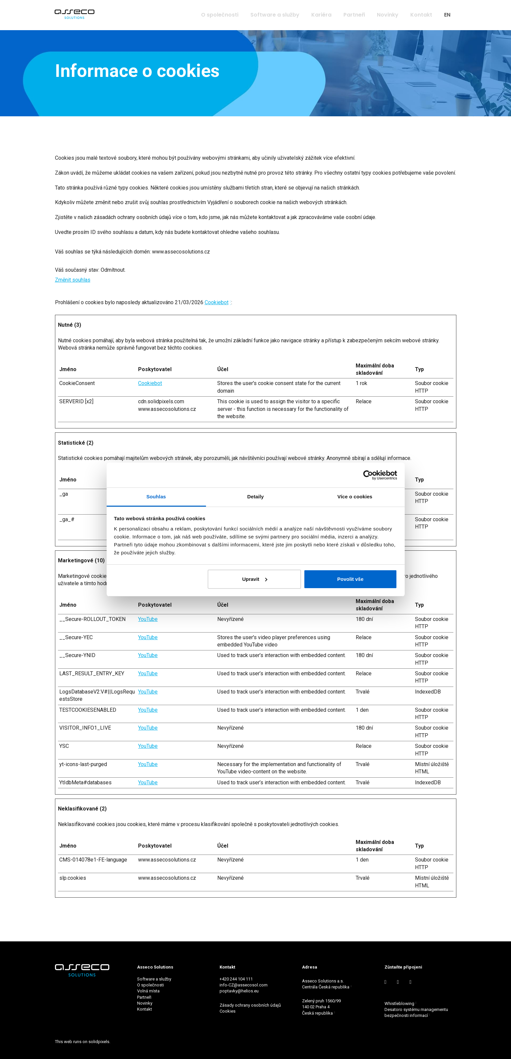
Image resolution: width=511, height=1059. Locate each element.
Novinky (144, 1003)
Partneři (144, 997)
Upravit (254, 579)
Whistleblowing (399, 1003)
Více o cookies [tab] (355, 496)
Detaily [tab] (255, 496)
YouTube (148, 624)
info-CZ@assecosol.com (244, 985)
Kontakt (144, 1009)
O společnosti (150, 985)
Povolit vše (350, 579)
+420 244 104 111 (236, 978)
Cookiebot (217, 308)
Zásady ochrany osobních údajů (250, 1005)
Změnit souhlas (72, 285)
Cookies (228, 1011)
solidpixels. (99, 1041)
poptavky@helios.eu (239, 991)
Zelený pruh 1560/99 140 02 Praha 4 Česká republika (321, 1007)
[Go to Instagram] (410, 982)
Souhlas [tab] (156, 496)
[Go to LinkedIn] (385, 982)
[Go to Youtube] (398, 982)
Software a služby (154, 978)
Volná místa (148, 991)
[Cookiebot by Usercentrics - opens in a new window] (368, 475)
